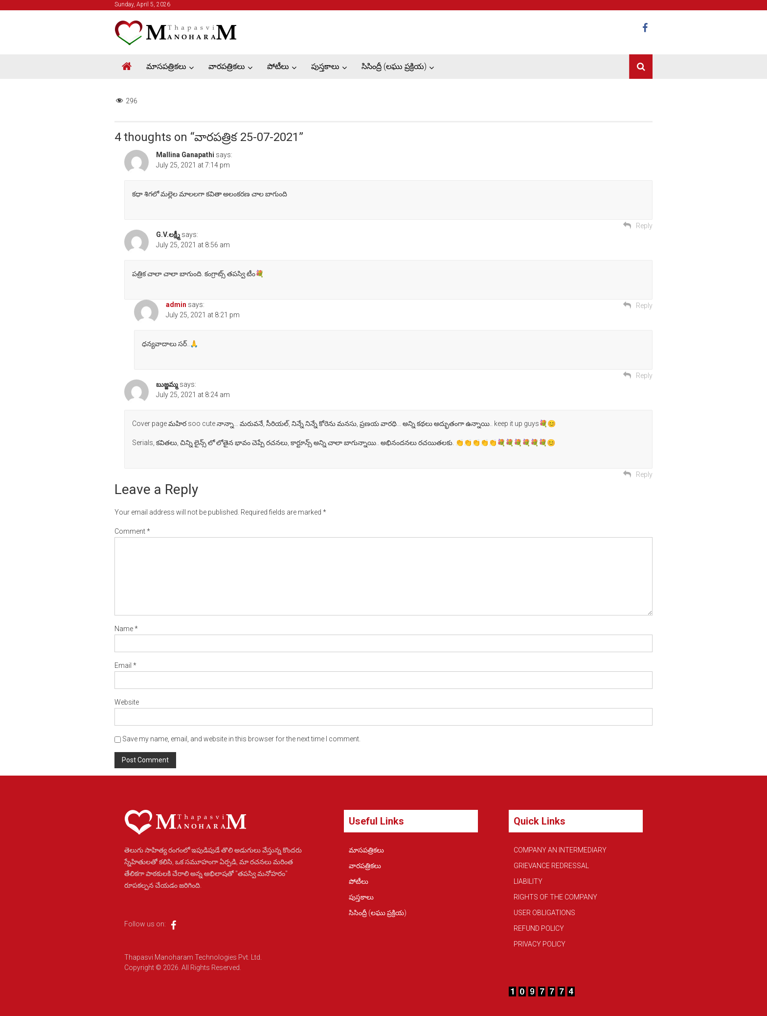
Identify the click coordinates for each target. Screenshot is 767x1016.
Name (126, 629)
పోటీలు (278, 66)
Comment (132, 531)
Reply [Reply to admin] (644, 375)
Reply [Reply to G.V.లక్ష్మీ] (644, 305)
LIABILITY (528, 881)
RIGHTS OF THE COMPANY (555, 897)
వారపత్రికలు (226, 66)
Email (125, 665)
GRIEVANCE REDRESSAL (551, 866)
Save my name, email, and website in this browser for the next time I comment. (241, 739)
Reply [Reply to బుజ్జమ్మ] (644, 474)
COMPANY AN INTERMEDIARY (560, 850)
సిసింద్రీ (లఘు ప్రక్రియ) (394, 66)
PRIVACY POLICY (539, 944)
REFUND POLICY (539, 928)
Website (126, 702)
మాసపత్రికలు (166, 66)
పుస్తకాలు (325, 66)
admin (176, 304)
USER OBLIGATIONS (544, 913)
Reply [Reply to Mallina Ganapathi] (644, 226)
